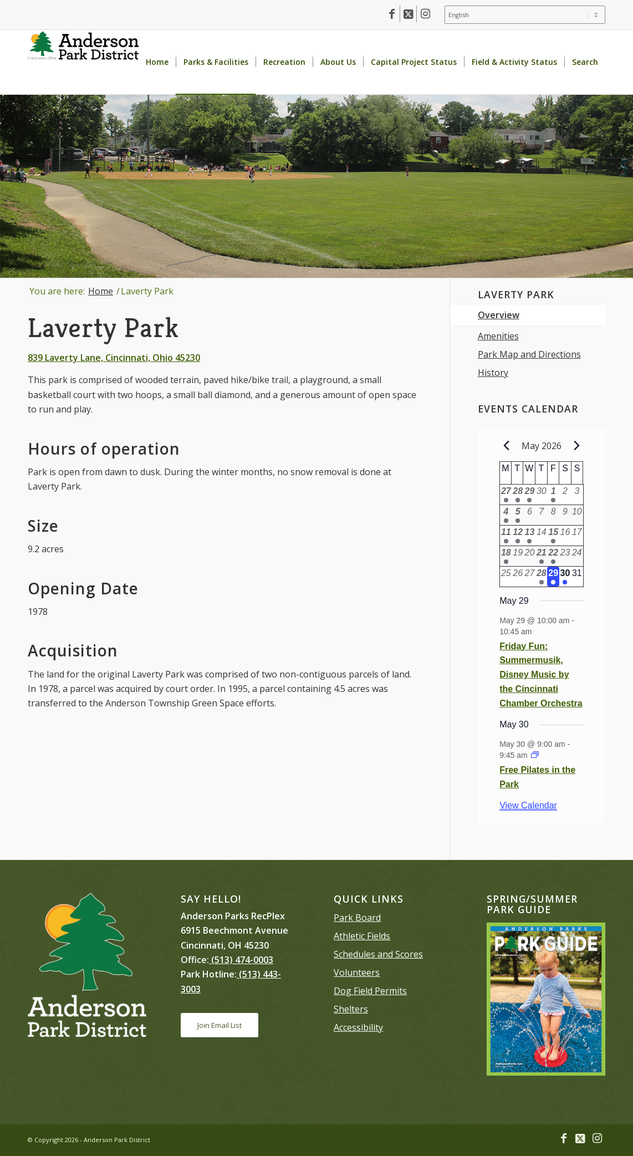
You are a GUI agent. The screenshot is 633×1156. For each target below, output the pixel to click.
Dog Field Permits (370, 991)
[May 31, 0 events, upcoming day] (577, 577)
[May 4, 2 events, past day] (506, 515)
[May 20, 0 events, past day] (529, 556)
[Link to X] (408, 14)
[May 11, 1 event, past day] (506, 536)
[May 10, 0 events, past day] (577, 515)
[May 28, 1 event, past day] (541, 577)
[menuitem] (522, 15)
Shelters (351, 1009)
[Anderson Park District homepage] (83, 62)
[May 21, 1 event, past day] (541, 556)
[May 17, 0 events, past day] (577, 536)
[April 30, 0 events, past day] (541, 495)
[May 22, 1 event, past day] (553, 556)
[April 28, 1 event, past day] (517, 495)
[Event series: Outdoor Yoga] (535, 755)
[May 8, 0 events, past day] (553, 515)
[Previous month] (506, 445)
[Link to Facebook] (392, 14)
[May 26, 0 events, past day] (517, 577)
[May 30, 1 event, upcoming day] (565, 577)
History (493, 372)
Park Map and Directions (529, 354)
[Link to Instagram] (425, 14)
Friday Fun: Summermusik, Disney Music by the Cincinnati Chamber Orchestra (540, 675)
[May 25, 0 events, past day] (506, 577)
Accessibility (358, 1027)
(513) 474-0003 (241, 960)
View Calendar (528, 805)
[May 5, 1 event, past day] (517, 515)
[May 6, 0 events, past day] (529, 515)
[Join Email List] (219, 1025)
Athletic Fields (362, 936)
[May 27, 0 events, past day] (529, 577)
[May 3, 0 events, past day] (577, 495)
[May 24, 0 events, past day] (577, 556)
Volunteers (357, 972)
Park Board (357, 917)
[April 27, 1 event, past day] (506, 495)
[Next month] (577, 445)
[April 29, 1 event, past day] (529, 495)
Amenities (498, 336)
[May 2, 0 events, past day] (565, 495)
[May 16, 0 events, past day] (565, 536)
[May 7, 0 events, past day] (541, 515)
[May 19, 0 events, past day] (517, 556)
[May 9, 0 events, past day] (565, 515)
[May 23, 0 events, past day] (565, 556)
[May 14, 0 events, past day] (541, 536)
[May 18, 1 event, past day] (506, 556)
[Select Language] (525, 15)
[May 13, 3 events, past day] (529, 536)
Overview (498, 315)
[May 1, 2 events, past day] (553, 495)
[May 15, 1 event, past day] (553, 536)
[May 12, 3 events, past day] (517, 536)
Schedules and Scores (378, 954)
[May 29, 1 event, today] (553, 577)
